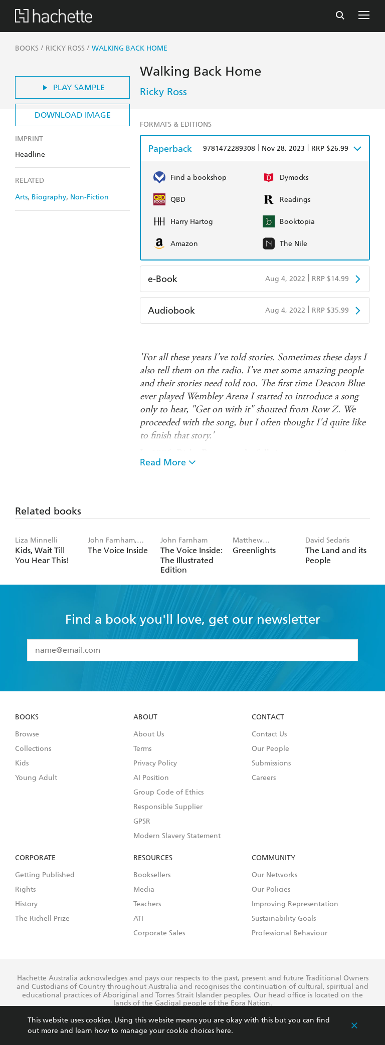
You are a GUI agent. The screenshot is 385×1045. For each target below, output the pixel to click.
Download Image (73, 115)
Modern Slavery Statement (177, 836)
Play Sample (72, 87)
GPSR (141, 821)
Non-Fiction (89, 197)
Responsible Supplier (168, 807)
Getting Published (45, 875)
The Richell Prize (42, 918)
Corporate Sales (159, 933)
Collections (33, 748)
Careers (264, 777)
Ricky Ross (163, 92)
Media (143, 889)
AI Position (151, 777)
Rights (25, 889)
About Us (148, 734)
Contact (268, 717)
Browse (27, 734)
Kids (22, 763)
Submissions (271, 763)
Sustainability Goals (284, 918)
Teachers (147, 904)
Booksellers (151, 875)
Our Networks (274, 875)
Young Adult (36, 777)
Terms (142, 748)
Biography (49, 197)
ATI (138, 918)
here (223, 1030)
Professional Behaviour (289, 933)
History (26, 904)
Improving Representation (295, 904)
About (145, 717)
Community (273, 858)
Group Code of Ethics (168, 792)
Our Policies (271, 889)
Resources (152, 858)
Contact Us (269, 734)
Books (27, 717)
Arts (21, 197)
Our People (270, 748)
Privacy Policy (155, 763)
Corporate (35, 858)
